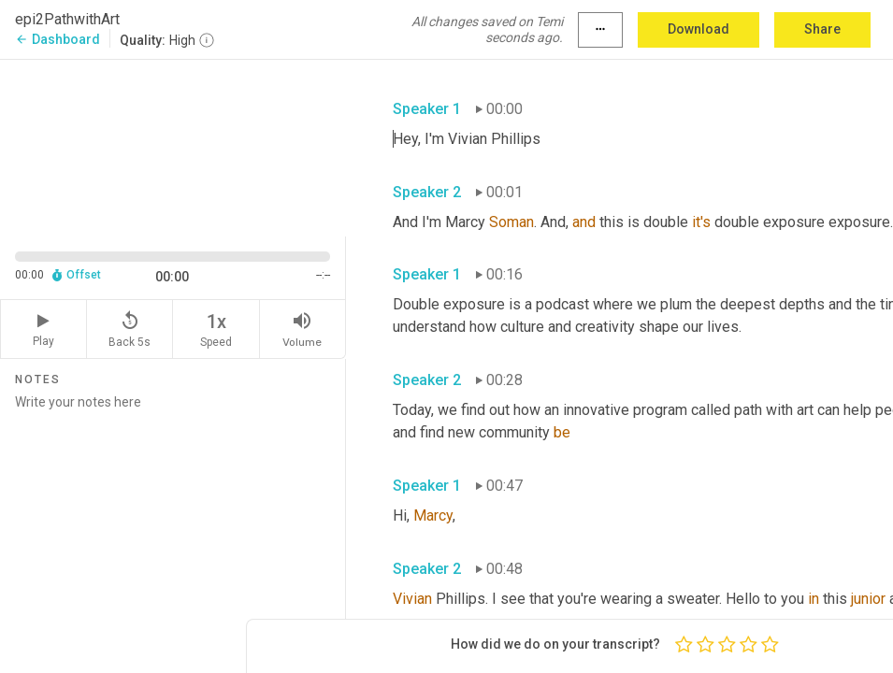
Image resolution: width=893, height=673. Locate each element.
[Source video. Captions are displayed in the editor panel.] (173, 146)
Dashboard (57, 39)
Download (698, 28)
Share (822, 28)
